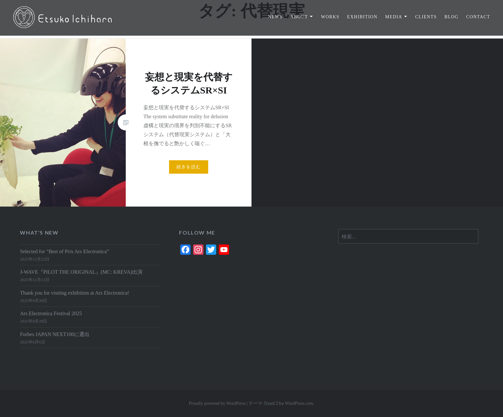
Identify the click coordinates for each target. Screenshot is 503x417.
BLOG (451, 16)
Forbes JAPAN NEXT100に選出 (54, 334)
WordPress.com (299, 403)
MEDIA (393, 16)
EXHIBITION (362, 16)
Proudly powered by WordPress (217, 403)
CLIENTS (426, 16)
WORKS (330, 16)
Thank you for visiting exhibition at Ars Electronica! (74, 293)
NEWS (275, 16)
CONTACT (478, 16)
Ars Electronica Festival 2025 (51, 313)
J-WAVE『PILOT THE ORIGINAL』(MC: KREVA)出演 (81, 272)
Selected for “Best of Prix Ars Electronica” (64, 251)
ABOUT (299, 16)
